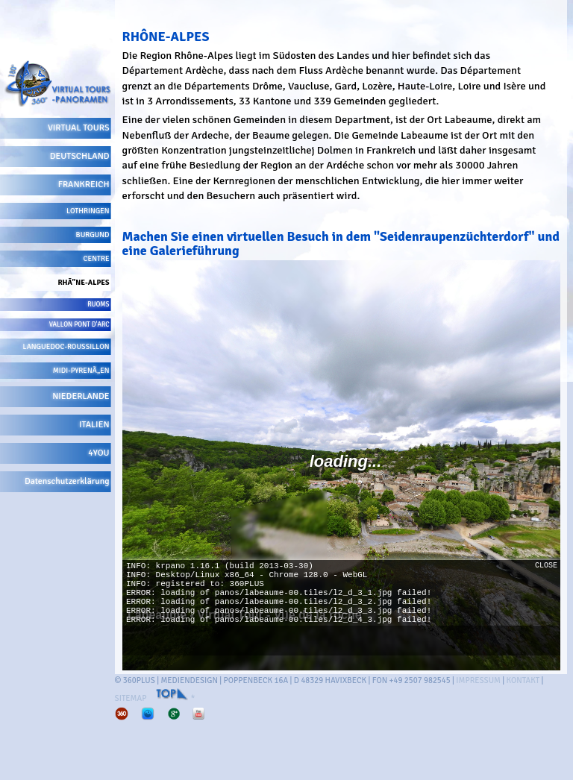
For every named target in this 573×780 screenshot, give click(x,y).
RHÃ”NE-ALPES (83, 282)
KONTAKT (523, 680)
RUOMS (98, 305)
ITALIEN (94, 424)
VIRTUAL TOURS (79, 127)
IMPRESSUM (478, 680)
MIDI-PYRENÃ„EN (81, 370)
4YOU (98, 453)
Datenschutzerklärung (67, 481)
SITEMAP (131, 698)
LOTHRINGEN (88, 211)
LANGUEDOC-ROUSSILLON (66, 346)
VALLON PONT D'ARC (79, 325)
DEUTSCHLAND (80, 156)
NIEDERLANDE (80, 396)
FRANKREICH (84, 184)
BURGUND (93, 234)
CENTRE (97, 258)
